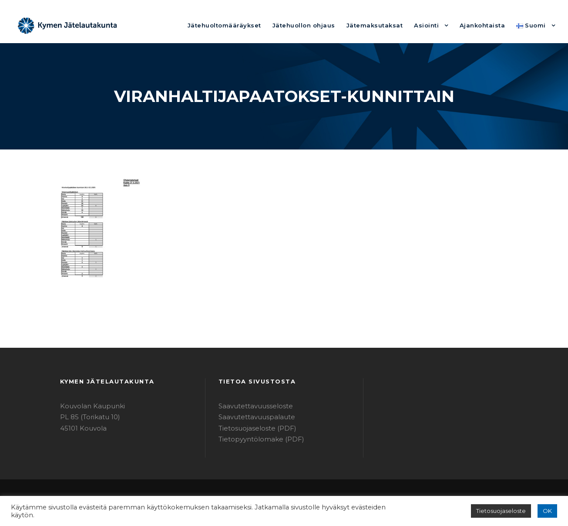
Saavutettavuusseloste (251, 406)
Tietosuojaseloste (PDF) (253, 428)
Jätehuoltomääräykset (254, 25)
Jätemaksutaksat (388, 25)
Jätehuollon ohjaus (325, 25)
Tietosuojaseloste (505, 511)
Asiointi (435, 25)
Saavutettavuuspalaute (251, 417)
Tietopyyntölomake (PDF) (255, 439)
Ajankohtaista (487, 25)
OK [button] (548, 511)
